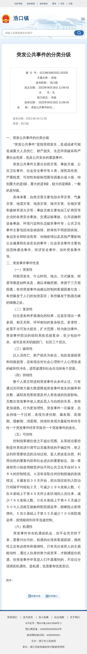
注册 (71, 3)
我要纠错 (34, 596)
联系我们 (12, 617)
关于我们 (75, 617)
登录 (62, 3)
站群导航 (18, 3)
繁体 (54, 3)
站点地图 (59, 617)
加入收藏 (44, 617)
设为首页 (28, 617)
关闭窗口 (52, 596)
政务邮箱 (31, 3)
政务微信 (44, 3)
